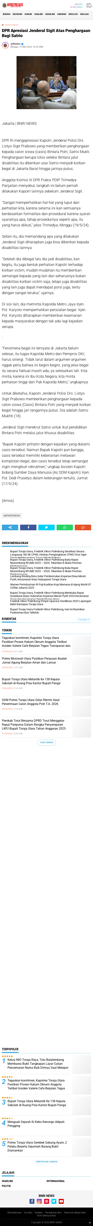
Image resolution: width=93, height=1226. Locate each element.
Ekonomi (17, 14)
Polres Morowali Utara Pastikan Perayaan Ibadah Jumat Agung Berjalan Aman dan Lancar (34, 660)
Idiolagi (84, 14)
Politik (6, 1185)
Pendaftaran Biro (53, 1212)
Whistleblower (14, 1212)
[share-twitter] (46, 527)
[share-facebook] (28, 527)
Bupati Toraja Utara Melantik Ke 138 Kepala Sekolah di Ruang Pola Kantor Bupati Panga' (31, 681)
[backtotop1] (90, 1222)
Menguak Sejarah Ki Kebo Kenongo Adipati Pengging (36, 1124)
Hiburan (61, 14)
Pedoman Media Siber (75, 1212)
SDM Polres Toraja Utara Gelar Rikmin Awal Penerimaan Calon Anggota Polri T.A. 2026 (31, 702)
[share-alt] (10, 527)
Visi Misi (28, 1212)
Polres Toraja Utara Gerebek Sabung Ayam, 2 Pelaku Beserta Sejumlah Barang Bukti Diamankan (37, 1146)
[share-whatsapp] (65, 527)
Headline (50, 14)
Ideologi (73, 14)
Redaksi (39, 1212)
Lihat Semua (46, 742)
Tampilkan (83, 619)
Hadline (38, 14)
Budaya (6, 14)
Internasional (56, 1181)
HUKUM (28, 14)
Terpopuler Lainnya (46, 1162)
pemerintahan (11, 25)
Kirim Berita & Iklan (46, 1215)
